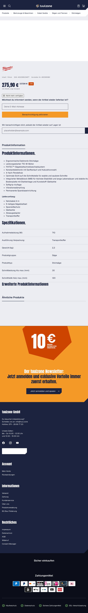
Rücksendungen (8, 475)
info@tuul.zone (22, 422)
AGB (4, 537)
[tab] (13, 145)
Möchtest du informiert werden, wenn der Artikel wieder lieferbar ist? (35, 100)
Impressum (6, 529)
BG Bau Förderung (9, 511)
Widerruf (5, 540)
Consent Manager (9, 544)
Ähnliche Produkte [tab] (13, 297)
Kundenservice (8, 500)
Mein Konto (6, 471)
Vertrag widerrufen (14, 451)
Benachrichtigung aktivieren (35, 114)
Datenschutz (7, 533)
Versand (17, 89)
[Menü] (4, 5)
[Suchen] (9, 5)
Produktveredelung (9, 507)
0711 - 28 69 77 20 (16, 424)
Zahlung (5, 497)
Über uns (5, 504)
